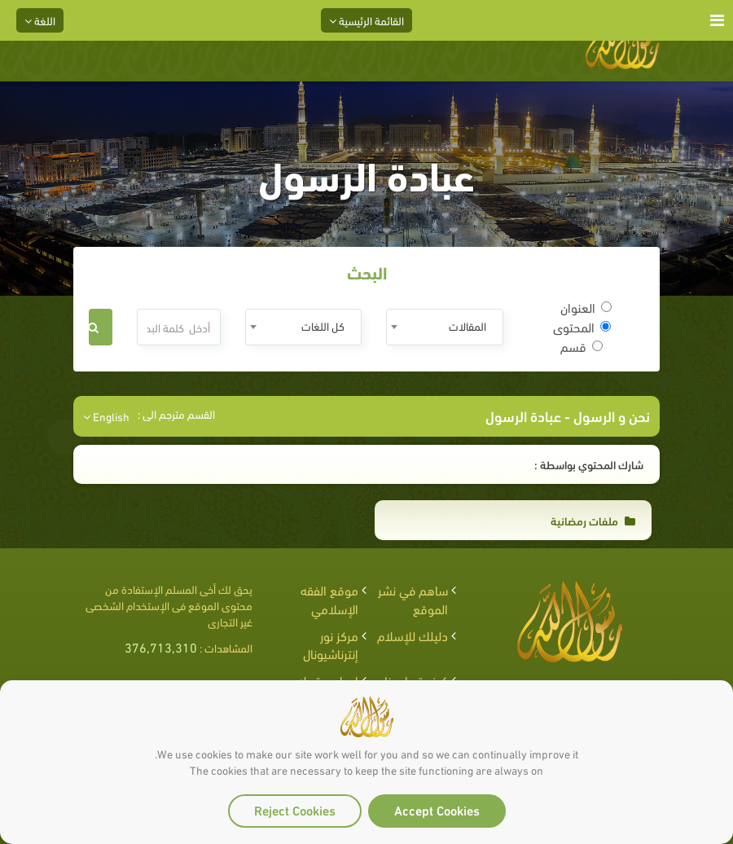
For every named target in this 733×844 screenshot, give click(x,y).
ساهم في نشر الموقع (413, 599)
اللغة (39, 20)
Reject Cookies (295, 809)
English (106, 416)
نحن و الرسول (610, 415)
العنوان (586, 307)
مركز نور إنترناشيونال (330, 644)
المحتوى (582, 327)
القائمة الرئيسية (366, 20)
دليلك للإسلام (412, 635)
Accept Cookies (437, 809)
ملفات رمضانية (593, 520)
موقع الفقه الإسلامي (329, 599)
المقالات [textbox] (467, 325)
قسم (581, 346)
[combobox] (444, 327)
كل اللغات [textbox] (323, 325)
